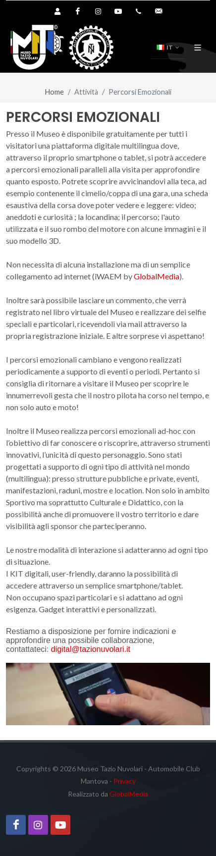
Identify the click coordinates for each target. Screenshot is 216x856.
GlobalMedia (156, 276)
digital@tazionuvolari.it (90, 649)
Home (54, 92)
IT (168, 48)
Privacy (124, 781)
